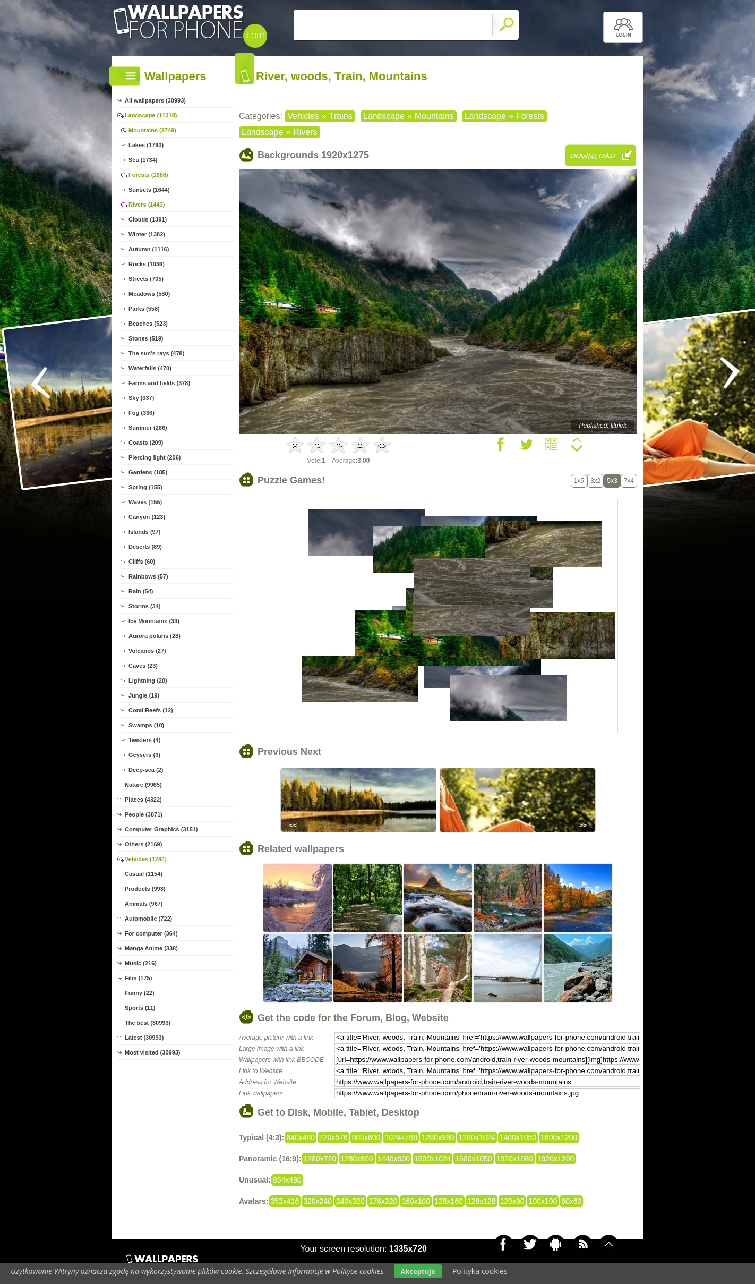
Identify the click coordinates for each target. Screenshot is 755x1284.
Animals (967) (144, 903)
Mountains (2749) (152, 130)
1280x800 (356, 1158)
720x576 (333, 1137)
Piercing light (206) (154, 457)
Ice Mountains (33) (153, 621)
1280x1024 (477, 1137)
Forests (530, 116)
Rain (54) (140, 591)
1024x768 (400, 1137)
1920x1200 (555, 1158)
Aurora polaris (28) (154, 636)
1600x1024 (432, 1158)
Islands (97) (144, 532)
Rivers (305, 132)
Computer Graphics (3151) (161, 829)
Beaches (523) (148, 323)
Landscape (384, 116)
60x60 (571, 1201)
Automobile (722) (148, 918)
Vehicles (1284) (146, 859)
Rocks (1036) (146, 264)
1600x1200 (558, 1137)
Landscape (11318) (151, 115)
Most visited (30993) (153, 1052)
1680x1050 (473, 1158)
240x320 (350, 1201)
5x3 (612, 480)
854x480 (287, 1180)
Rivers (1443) (146, 204)
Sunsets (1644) (149, 189)
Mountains (434, 116)
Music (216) (141, 963)
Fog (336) (141, 413)
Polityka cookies (480, 1271)
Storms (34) (144, 606)
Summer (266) (147, 427)
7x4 (629, 480)
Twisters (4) (144, 740)
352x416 (285, 1201)
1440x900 (394, 1158)
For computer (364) (151, 933)
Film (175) (138, 978)
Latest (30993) (144, 1037)
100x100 (542, 1201)
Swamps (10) (146, 725)
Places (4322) (143, 799)
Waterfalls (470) (149, 368)
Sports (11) (140, 1008)
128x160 (448, 1201)
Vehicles (303, 116)
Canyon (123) (146, 517)
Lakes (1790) (146, 145)
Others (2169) (143, 844)
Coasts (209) (145, 442)
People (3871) (143, 814)
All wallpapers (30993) (155, 100)
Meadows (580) (149, 294)
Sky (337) (141, 398)
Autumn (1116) (148, 249)
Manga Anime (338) (151, 948)
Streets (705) (146, 279)
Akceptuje (417, 1271)
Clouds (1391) (147, 219)
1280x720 (319, 1158)
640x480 (300, 1137)
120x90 (512, 1201)
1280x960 (438, 1137)
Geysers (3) (144, 755)
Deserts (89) (145, 546)
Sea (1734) (142, 160)
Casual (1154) (143, 874)
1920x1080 (514, 1158)
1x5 (579, 480)
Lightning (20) (147, 680)
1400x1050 (518, 1137)
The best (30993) (147, 1022)
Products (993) (145, 889)
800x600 (366, 1137)
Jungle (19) (143, 695)
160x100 (415, 1201)
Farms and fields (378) (159, 383)
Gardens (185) (147, 472)
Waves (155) (145, 502)
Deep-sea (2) (145, 770)
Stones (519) (145, 338)
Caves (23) (143, 665)
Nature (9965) (143, 784)
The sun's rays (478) (156, 353)
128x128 (481, 1201)
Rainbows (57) (148, 576)
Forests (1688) (148, 175)
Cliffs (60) (141, 561)
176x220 (383, 1201)
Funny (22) (140, 993)
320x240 (317, 1201)
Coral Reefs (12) (150, 710)
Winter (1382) (146, 234)
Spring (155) (145, 487)
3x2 (595, 480)
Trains (341, 116)
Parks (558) (144, 308)
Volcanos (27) (147, 651)
